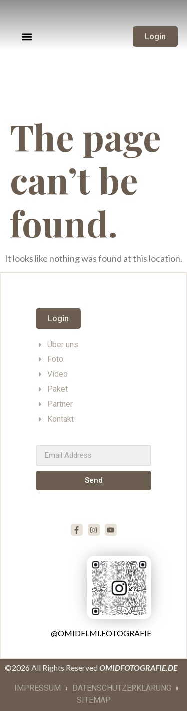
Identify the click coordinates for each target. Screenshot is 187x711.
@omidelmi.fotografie (101, 633)
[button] (27, 36)
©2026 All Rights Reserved (91, 667)
